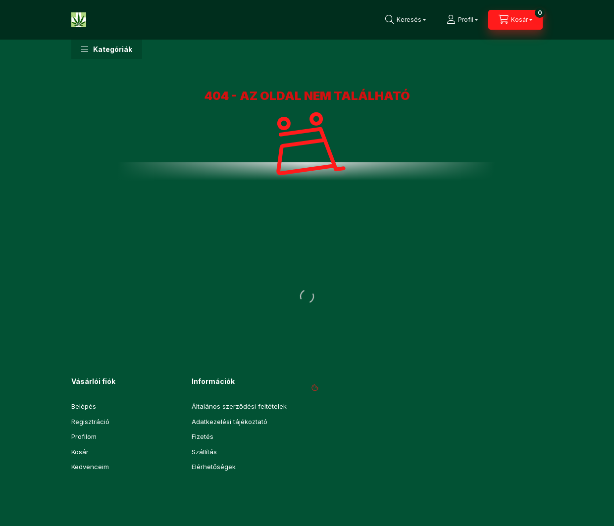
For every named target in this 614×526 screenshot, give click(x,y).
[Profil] (462, 20)
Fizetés (202, 436)
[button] (106, 49)
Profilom (84, 436)
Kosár (80, 452)
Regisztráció (90, 422)
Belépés (83, 406)
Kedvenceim (90, 467)
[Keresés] (405, 20)
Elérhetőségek (214, 467)
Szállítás (204, 452)
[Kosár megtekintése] (515, 20)
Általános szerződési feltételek (239, 406)
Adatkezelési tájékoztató (229, 422)
